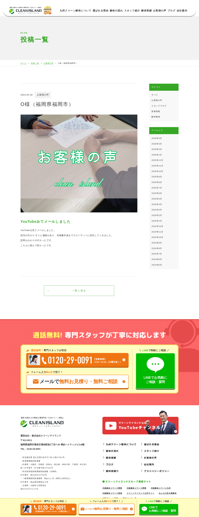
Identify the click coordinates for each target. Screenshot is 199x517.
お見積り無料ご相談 (104, 508)
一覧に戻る (79, 290)
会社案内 (182, 10)
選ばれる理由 (100, 10)
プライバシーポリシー (156, 471)
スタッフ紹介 (132, 10)
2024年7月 (156, 254)
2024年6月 (156, 259)
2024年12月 (157, 226)
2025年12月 (157, 160)
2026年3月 (156, 144)
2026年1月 (156, 155)
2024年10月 (157, 237)
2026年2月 (156, 149)
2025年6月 (156, 193)
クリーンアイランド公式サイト (140, 493)
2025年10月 (157, 171)
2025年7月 (156, 188)
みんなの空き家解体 (168, 493)
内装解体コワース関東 (137, 488)
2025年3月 (156, 210)
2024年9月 (156, 243)
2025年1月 (156, 221)
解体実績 (146, 10)
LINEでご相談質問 (162, 509)
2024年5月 (156, 265)
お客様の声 (159, 10)
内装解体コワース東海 (112, 493)
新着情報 (155, 111)
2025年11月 (157, 166)
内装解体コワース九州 (161, 488)
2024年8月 (156, 248)
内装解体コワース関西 (112, 488)
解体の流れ (116, 10)
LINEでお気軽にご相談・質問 (155, 370)
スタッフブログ (159, 106)
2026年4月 (156, 138)
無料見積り (112, 471)
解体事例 (155, 117)
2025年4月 (156, 204)
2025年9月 (156, 177)
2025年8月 (156, 182)
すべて (154, 95)
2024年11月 (157, 232)
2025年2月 (156, 215)
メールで (75, 381)
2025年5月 (156, 199)
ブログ (172, 10)
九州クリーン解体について (75, 10)
